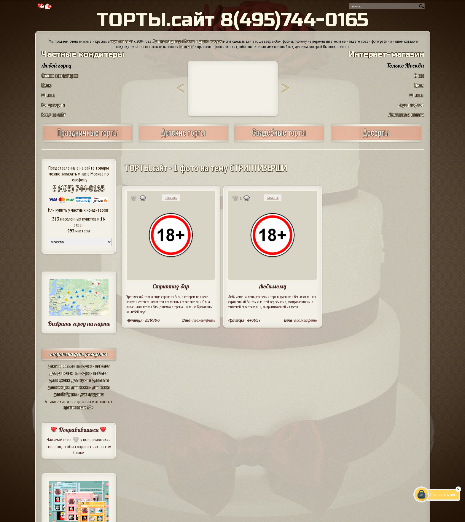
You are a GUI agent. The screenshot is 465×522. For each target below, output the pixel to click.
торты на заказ (122, 41)
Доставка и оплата (406, 114)
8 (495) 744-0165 (78, 188)
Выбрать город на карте (79, 323)
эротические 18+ (78, 407)
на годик (84, 366)
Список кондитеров (60, 75)
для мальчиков (61, 366)
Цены (46, 85)
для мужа (79, 380)
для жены (79, 387)
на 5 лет (102, 366)
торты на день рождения (78, 354)
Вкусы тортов (411, 104)
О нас (419, 75)
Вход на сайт (54, 114)
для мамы (100, 387)
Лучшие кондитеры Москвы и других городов (187, 41)
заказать (186, 46)
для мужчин (59, 380)
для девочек (61, 373)
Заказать (171, 197)
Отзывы (49, 95)
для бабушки (65, 394)
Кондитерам (53, 104)
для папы (100, 380)
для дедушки (92, 394)
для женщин (58, 387)
